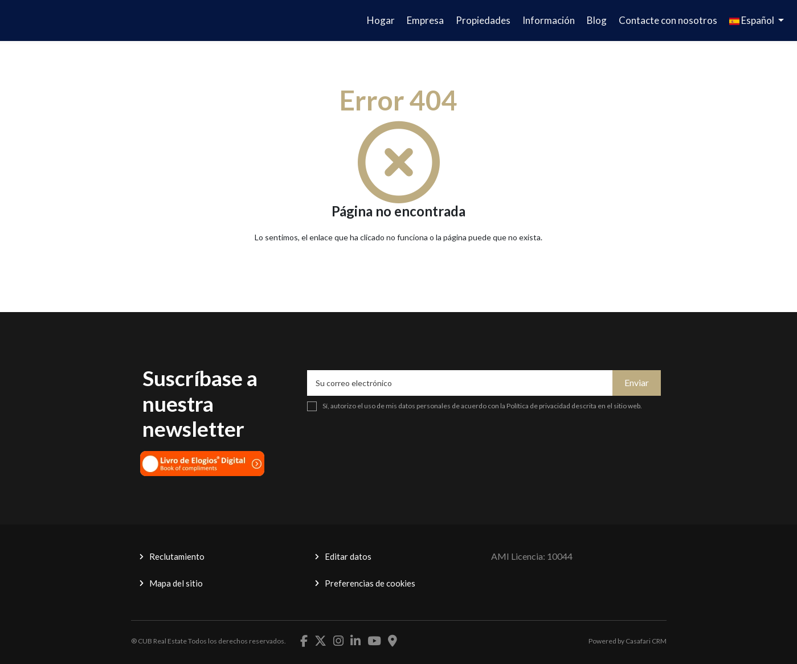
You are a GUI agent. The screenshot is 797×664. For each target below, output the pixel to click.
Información (548, 20)
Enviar (636, 382)
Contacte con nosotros (668, 20)
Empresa (425, 20)
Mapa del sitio (176, 583)
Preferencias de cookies (370, 583)
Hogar (381, 20)
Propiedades (483, 20)
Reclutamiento (177, 556)
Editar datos (348, 556)
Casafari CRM (646, 641)
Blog (597, 20)
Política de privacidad (538, 405)
